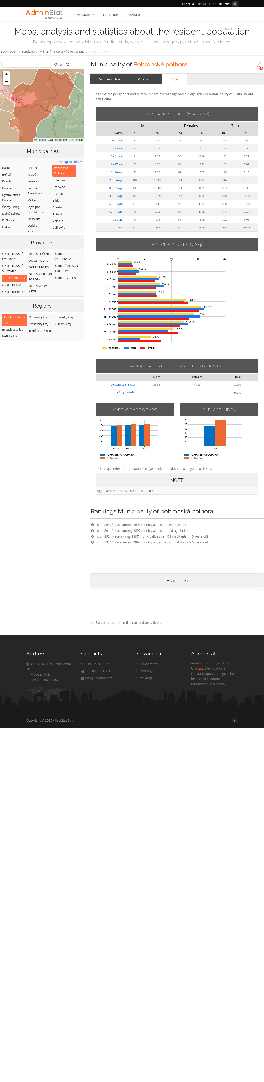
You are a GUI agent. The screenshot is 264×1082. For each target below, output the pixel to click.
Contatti (202, 4)
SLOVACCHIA (9, 52)
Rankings (135, 15)
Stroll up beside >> (69, 162)
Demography (83, 15)
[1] (133, 391)
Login (212, 4)
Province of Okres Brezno (68, 52)
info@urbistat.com (96, 678)
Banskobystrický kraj (35, 52)
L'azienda (188, 4)
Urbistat (197, 668)
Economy (111, 15)
